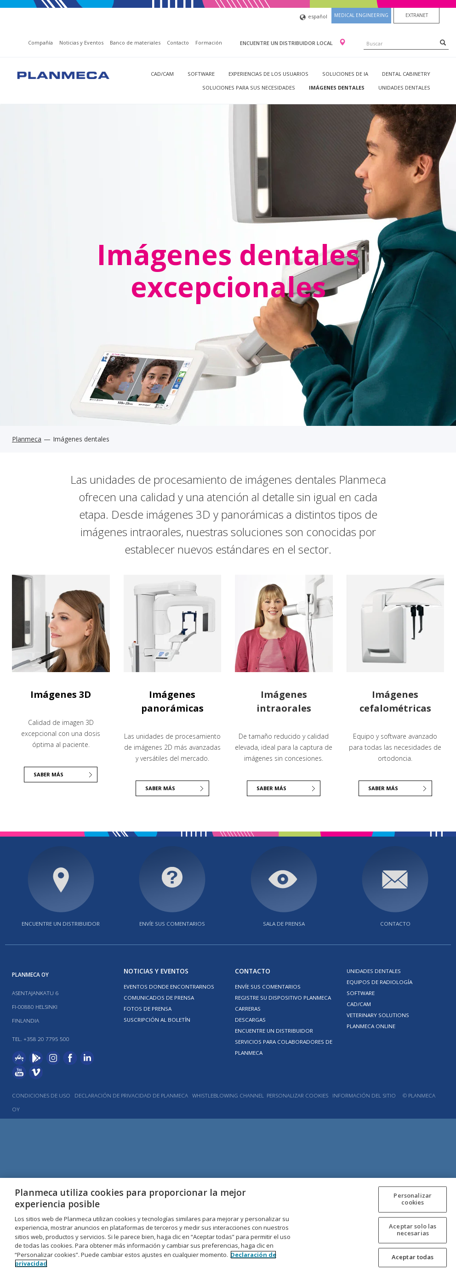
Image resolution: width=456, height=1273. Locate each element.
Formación (208, 42)
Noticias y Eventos (81, 42)
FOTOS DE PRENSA (147, 1008)
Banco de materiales (135, 42)
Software (201, 73)
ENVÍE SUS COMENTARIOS (172, 923)
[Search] (443, 42)
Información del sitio (364, 1095)
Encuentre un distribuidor (61, 923)
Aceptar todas (413, 1257)
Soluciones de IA (345, 73)
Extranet (416, 15)
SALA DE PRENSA (284, 923)
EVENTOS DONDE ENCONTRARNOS (169, 986)
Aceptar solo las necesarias (412, 1230)
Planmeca (26, 439)
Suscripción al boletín (157, 1019)
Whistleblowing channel (228, 1095)
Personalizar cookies (297, 1095)
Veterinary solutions (378, 1015)
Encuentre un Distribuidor (274, 1030)
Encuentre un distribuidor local (287, 43)
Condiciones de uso (41, 1095)
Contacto (178, 42)
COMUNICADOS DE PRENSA (159, 997)
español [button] (313, 17)
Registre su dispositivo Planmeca (283, 997)
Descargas (250, 1019)
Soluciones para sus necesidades (248, 87)
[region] (228, 1225)
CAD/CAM (162, 73)
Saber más (48, 774)
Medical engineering (361, 15)
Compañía (40, 42)
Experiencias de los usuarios (268, 73)
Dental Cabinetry (406, 73)
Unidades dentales (404, 87)
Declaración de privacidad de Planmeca (131, 1095)
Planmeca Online (371, 1026)
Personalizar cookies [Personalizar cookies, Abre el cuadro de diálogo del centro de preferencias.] (412, 1199)
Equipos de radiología (379, 982)
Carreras (248, 1008)
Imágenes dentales (337, 87)
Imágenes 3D (60, 694)
